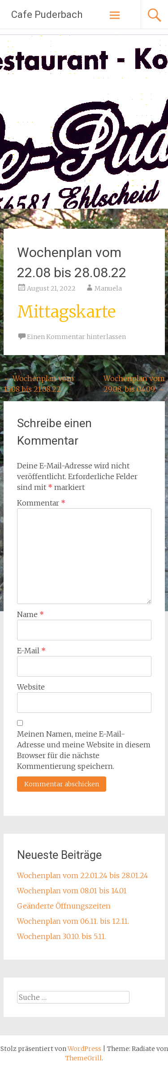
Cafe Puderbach (46, 14)
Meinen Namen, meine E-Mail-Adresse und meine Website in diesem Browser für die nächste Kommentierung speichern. (84, 750)
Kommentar (41, 502)
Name (30, 614)
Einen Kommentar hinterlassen (76, 337)
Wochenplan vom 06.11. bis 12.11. (73, 921)
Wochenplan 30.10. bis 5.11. (61, 936)
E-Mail (31, 650)
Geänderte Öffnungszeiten (64, 905)
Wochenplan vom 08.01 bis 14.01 (72, 890)
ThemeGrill (83, 1058)
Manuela (108, 288)
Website (31, 686)
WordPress (84, 1049)
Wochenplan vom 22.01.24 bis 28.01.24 (82, 875)
